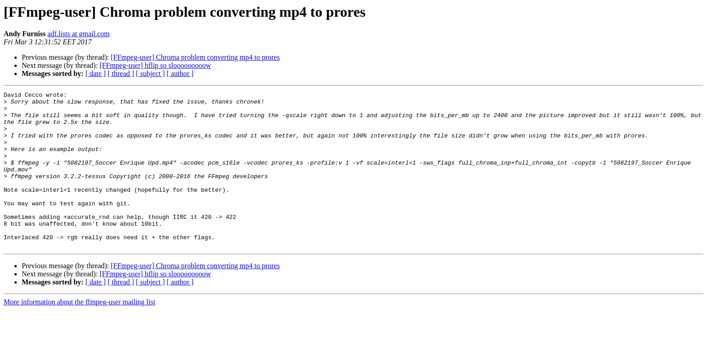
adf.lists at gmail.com (78, 34)
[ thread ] (121, 73)
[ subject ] (150, 73)
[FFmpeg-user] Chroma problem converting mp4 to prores (195, 57)
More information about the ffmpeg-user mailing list (79, 333)
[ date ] (95, 73)
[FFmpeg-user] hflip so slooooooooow (155, 65)
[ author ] (180, 73)
